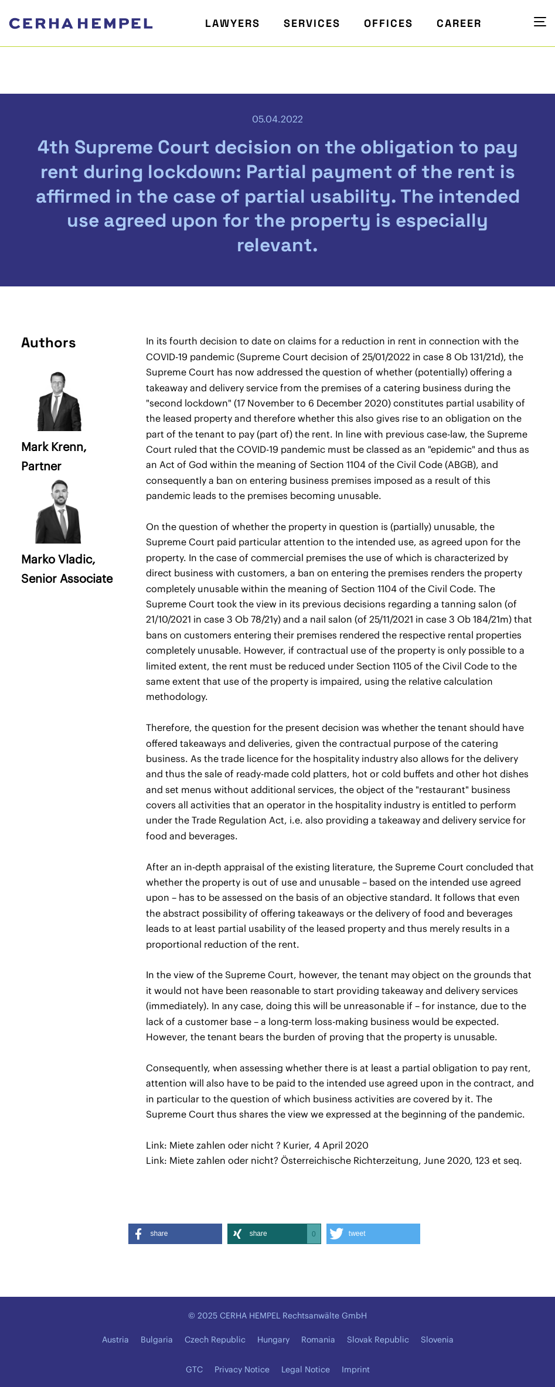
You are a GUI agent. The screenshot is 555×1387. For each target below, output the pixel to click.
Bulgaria (157, 1339)
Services (312, 23)
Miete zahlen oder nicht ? (225, 1145)
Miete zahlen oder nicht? (223, 1160)
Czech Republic (215, 1339)
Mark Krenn (52, 446)
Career (459, 23)
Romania (318, 1339)
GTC (194, 1369)
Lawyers (232, 23)
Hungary (273, 1339)
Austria (115, 1339)
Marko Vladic (56, 559)
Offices (388, 23)
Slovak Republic (378, 1339)
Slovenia (437, 1339)
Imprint (356, 1369)
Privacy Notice (242, 1369)
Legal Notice (305, 1369)
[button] (175, 1234)
